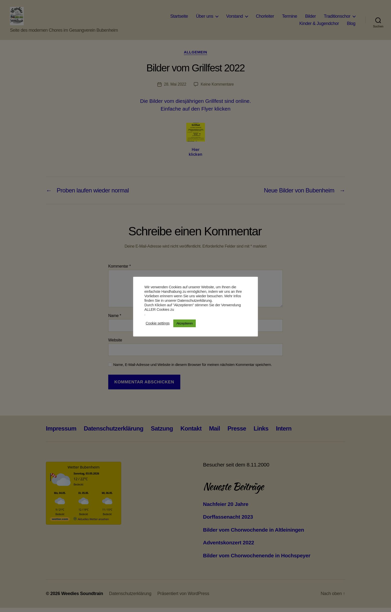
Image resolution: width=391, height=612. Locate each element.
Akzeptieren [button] (184, 323)
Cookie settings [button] (158, 323)
